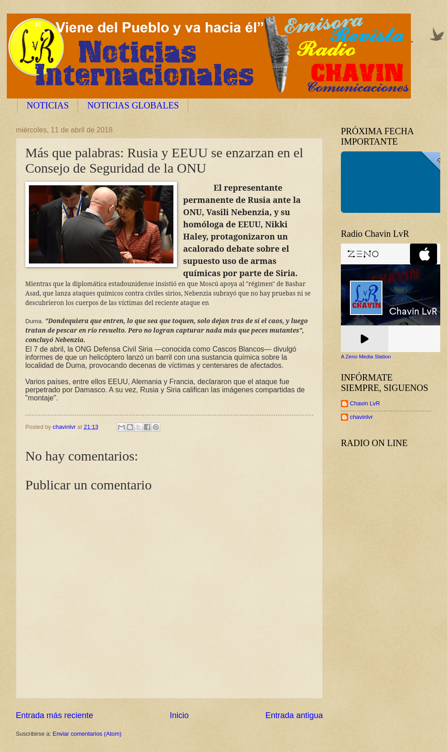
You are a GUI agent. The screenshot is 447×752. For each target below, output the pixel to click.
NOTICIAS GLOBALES (133, 105)
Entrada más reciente (54, 715)
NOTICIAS (48, 105)
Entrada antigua (294, 715)
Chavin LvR (365, 403)
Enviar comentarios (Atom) (87, 733)
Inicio (179, 715)
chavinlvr (361, 417)
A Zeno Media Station (366, 356)
